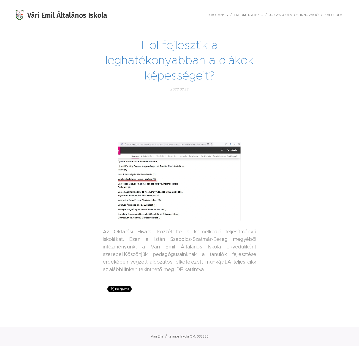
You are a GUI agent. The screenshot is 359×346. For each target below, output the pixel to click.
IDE (179, 269)
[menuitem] (219, 15)
